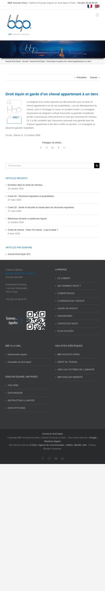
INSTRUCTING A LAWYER (21, 400)
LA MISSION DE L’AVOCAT (71, 301)
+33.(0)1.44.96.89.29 (87, 3)
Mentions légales (52, 441)
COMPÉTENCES (66, 293)
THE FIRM (13, 385)
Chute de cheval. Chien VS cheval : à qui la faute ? (33, 230)
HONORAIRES (65, 316)
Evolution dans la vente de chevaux (25, 185)
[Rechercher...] (50, 165)
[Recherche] (96, 165)
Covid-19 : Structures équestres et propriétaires (31, 196)
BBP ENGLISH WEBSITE (70, 377)
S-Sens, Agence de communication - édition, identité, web (58, 445)
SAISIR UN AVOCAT (68, 308)
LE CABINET (64, 278)
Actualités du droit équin (19, 362)
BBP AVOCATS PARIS (69, 354)
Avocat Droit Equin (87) (19, 254)
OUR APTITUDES (17, 408)
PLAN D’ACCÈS (66, 331)
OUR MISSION (15, 393)
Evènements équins (17, 354)
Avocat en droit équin (52, 434)
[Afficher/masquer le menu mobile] (97, 15)
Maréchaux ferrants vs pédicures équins (27, 218)
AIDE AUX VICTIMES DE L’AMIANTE (76, 369)
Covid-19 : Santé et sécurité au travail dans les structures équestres (41, 207)
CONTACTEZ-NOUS (68, 323)
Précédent (81, 77)
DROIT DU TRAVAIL (68, 362)
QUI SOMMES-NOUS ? (69, 286)
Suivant (93, 77)
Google (93, 437)
